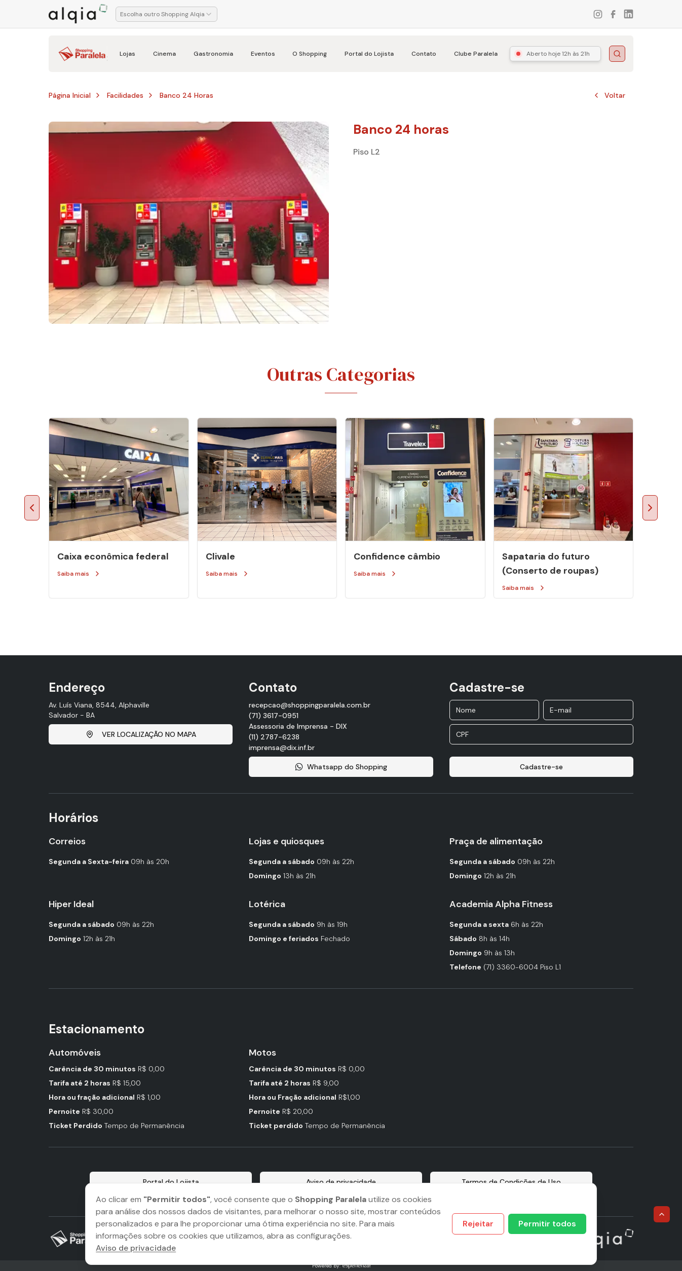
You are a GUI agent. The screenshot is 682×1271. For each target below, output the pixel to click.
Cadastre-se (541, 766)
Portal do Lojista (369, 54)
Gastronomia (213, 54)
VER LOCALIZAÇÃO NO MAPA (141, 734)
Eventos (263, 54)
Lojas (127, 54)
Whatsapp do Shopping (341, 766)
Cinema (164, 54)
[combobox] (166, 14)
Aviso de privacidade (136, 1248)
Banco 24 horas (186, 95)
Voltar (608, 95)
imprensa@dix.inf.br (282, 747)
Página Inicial (70, 95)
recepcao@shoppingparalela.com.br (309, 704)
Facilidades (125, 95)
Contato (423, 54)
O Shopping (309, 54)
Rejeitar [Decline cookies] (478, 1223)
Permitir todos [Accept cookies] (547, 1223)
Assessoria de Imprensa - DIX (298, 726)
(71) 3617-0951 (273, 715)
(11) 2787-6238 (274, 736)
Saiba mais (79, 574)
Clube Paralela (476, 54)
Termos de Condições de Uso (511, 1181)
